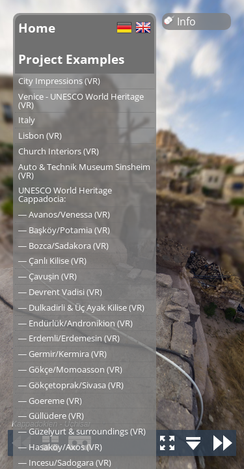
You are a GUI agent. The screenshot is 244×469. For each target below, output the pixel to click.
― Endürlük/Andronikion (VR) (75, 323)
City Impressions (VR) (59, 81)
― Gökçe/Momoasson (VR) (70, 369)
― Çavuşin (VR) (47, 276)
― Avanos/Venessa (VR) (64, 214)
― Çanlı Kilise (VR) (52, 260)
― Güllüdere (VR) (51, 415)
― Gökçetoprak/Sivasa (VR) (71, 385)
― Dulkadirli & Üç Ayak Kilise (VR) (81, 307)
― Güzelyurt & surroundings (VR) (82, 431)
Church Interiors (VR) (58, 151)
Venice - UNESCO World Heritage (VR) (81, 101)
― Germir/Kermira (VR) (62, 354)
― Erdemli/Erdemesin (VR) (69, 338)
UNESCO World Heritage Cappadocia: (65, 194)
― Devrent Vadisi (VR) (60, 292)
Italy (26, 120)
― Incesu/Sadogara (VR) (64, 462)
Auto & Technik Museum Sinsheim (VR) (84, 171)
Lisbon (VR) (40, 135)
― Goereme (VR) (50, 400)
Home (36, 27)
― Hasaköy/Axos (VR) (60, 447)
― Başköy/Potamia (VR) (64, 230)
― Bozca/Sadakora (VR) (63, 245)
